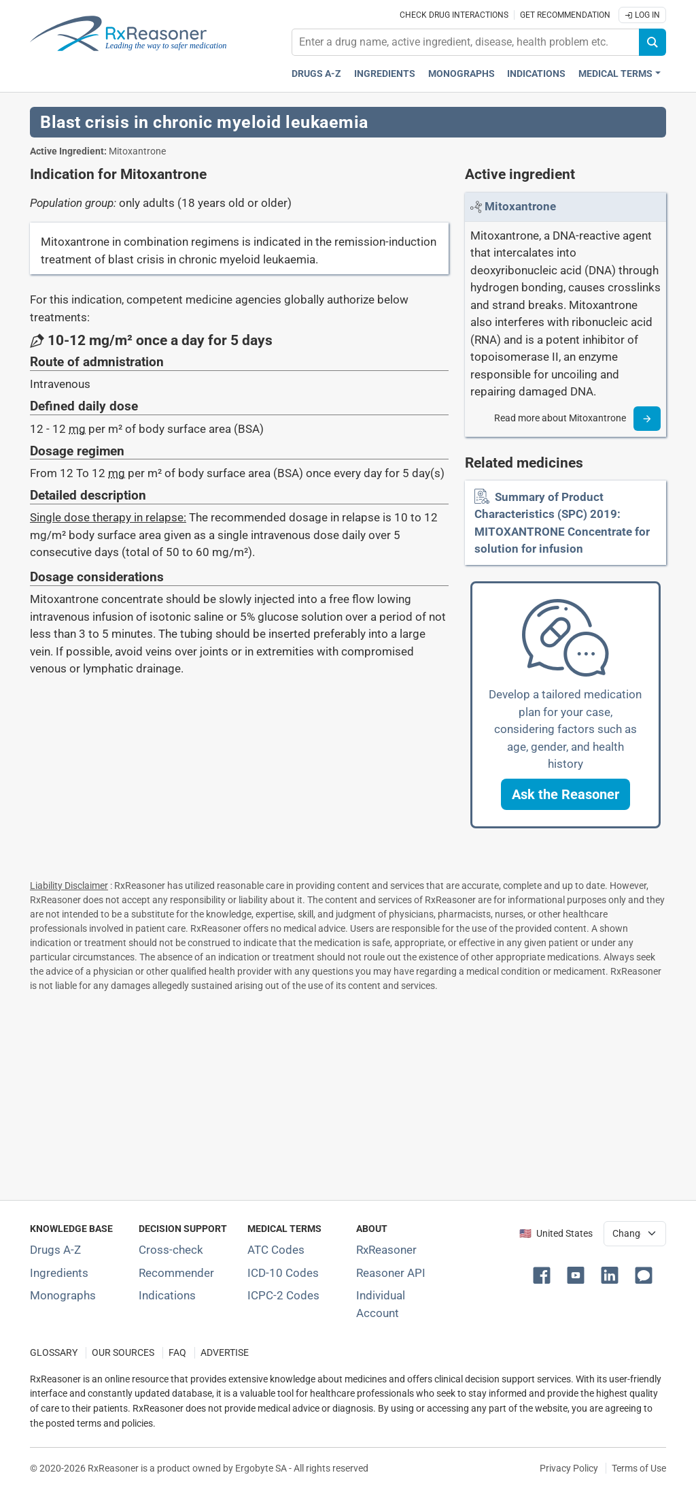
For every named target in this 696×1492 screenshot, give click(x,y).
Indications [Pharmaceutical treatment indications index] (536, 74)
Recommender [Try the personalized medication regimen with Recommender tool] (176, 1273)
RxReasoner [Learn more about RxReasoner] (386, 1249)
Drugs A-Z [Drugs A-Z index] (316, 74)
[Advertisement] (348, 1093)
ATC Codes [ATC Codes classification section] (275, 1249)
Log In (642, 15)
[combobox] (466, 42)
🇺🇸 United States (556, 1233)
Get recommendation (565, 15)
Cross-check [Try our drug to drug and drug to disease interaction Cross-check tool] (171, 1249)
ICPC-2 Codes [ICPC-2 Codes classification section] (283, 1295)
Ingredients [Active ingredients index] (384, 74)
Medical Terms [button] (615, 74)
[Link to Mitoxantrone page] (520, 206)
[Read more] (647, 418)
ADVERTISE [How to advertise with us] (225, 1353)
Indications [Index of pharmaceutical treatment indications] (167, 1295)
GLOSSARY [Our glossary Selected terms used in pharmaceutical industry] (53, 1353)
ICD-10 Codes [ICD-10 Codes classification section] (283, 1273)
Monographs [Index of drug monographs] (63, 1295)
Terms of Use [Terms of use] (639, 1468)
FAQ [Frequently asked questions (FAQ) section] (177, 1353)
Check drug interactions (454, 15)
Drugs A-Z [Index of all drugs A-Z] (55, 1249)
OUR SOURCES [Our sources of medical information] (123, 1353)
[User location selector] (635, 1233)
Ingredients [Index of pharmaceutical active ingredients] (59, 1273)
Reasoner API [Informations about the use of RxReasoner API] (390, 1273)
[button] (565, 794)
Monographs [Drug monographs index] (461, 74)
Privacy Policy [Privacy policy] (569, 1468)
